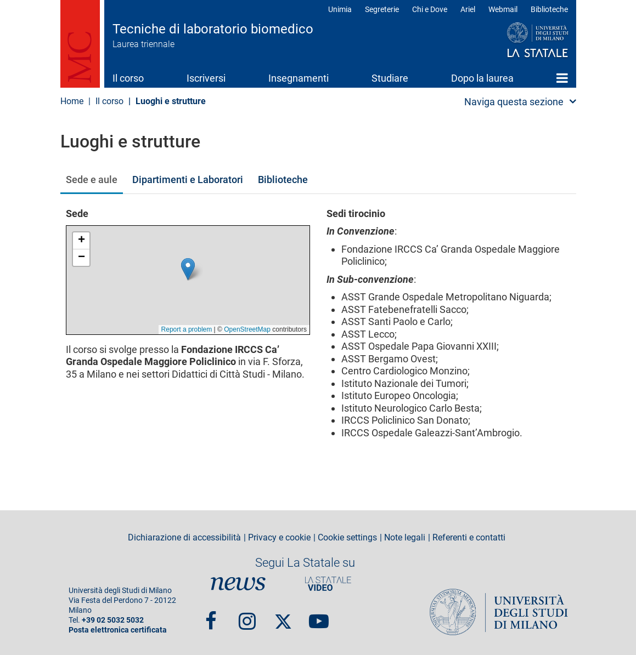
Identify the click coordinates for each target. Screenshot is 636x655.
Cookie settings (347, 538)
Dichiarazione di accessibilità (184, 538)
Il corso (128, 78)
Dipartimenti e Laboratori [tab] (187, 179)
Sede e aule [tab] (91, 179)
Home (562, 77)
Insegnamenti (298, 78)
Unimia (340, 9)
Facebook (211, 616)
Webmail (502, 9)
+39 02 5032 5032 (113, 620)
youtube (319, 616)
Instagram (247, 616)
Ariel (467, 9)
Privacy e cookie (279, 538)
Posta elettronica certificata (118, 630)
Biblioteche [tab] (283, 179)
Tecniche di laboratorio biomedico (212, 29)
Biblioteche (549, 9)
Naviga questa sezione (514, 101)
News (238, 584)
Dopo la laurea (482, 78)
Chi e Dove (429, 9)
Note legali (404, 538)
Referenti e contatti (468, 538)
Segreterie (382, 9)
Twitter (283, 616)
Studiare (390, 78)
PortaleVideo (328, 584)
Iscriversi (206, 78)
